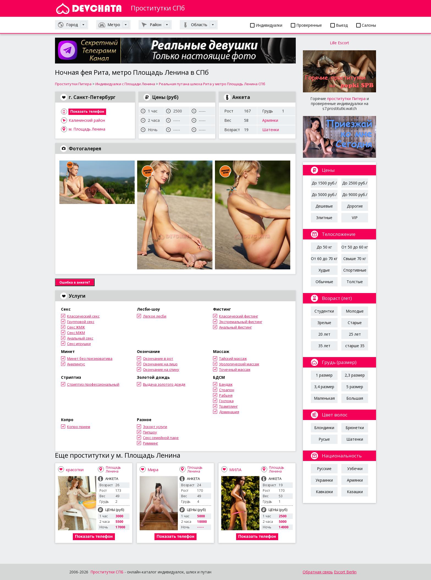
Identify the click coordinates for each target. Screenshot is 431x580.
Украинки (324, 480)
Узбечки (355, 468)
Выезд (339, 25)
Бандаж (226, 384)
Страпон (226, 389)
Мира (153, 469)
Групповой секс (80, 321)
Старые (355, 322)
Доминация (229, 411)
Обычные (324, 281)
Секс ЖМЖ (76, 327)
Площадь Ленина (113, 469)
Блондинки (324, 427)
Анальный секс (80, 338)
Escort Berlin (345, 572)
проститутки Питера (346, 98)
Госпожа (226, 400)
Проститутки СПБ (106, 572)
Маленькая (324, 398)
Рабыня (226, 395)
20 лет (324, 334)
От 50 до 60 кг (354, 247)
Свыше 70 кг (354, 258)
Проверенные (306, 25)
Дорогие (355, 206)
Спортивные (354, 270)
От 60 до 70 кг (324, 258)
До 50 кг (324, 247)
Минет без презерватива (89, 358)
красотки (75, 469)
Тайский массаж (233, 358)
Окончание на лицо (160, 363)
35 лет (324, 345)
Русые (324, 439)
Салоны (366, 25)
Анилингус (76, 363)
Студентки (324, 311)
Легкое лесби (154, 316)
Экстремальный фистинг (240, 321)
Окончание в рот (158, 358)
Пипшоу (150, 432)
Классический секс (83, 316)
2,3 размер (355, 375)
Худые (324, 270)
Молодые (355, 311)
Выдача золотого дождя (164, 384)
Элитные (324, 217)
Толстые (355, 281)
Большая (354, 398)
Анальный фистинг (235, 327)
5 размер (354, 386)
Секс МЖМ (76, 332)
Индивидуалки (266, 25)
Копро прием (78, 426)
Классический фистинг (238, 316)
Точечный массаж (234, 369)
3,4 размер (324, 386)
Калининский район (87, 120)
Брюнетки (355, 427)
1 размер (324, 375)
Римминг (150, 443)
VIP (355, 217)
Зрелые (324, 322)
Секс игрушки (79, 343)
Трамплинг (228, 406)
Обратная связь (318, 572)
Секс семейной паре (161, 437)
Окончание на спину (161, 369)
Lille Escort (339, 42)
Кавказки (324, 491)
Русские (324, 468)
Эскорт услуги (155, 426)
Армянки (270, 120)
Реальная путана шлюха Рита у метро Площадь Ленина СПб (212, 83)
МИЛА (235, 469)
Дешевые (324, 206)
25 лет (355, 334)
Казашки (355, 491)
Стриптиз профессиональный (93, 384)
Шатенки (270, 129)
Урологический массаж (239, 363)
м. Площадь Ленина (87, 129)
